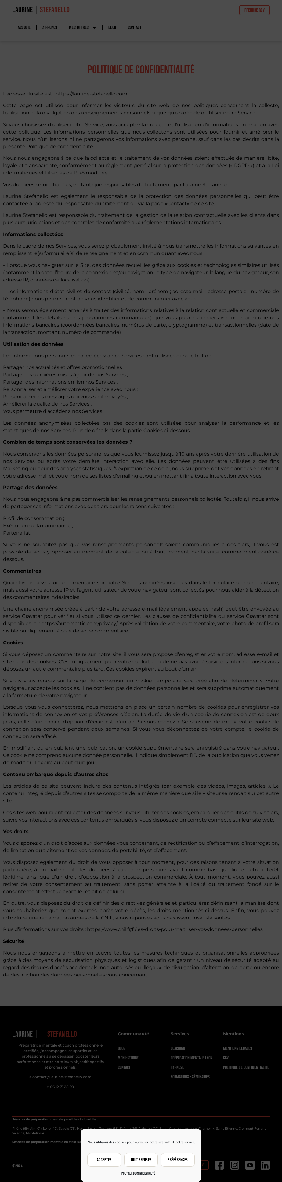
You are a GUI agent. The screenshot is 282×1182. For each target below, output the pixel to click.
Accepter (104, 1160)
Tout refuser (141, 1160)
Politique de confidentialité (138, 1173)
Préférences (178, 1160)
